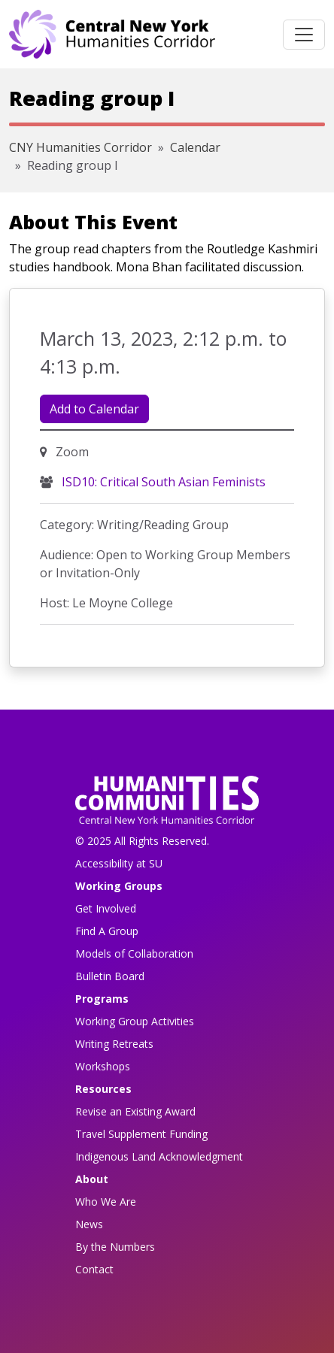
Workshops (102, 1066)
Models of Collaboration (134, 953)
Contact (94, 1269)
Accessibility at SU (118, 863)
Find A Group (106, 931)
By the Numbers (115, 1246)
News (89, 1224)
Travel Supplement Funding (141, 1134)
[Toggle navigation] (304, 35)
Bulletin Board (109, 976)
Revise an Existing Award (135, 1111)
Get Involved (105, 908)
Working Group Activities (134, 1021)
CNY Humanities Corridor (80, 147)
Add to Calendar (94, 409)
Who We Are (105, 1201)
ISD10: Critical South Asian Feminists (162, 482)
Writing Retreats (114, 1044)
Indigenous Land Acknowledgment (159, 1156)
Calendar (195, 147)
